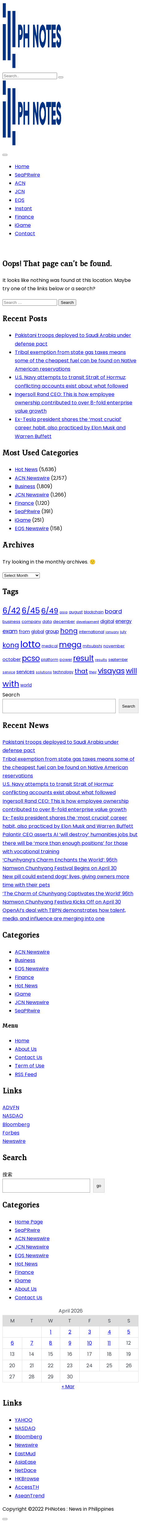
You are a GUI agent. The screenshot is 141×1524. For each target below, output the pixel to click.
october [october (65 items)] (11, 659)
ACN (20, 183)
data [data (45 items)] (47, 621)
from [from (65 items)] (24, 631)
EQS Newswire (32, 528)
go (99, 1185)
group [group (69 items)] (52, 631)
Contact (25, 233)
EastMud (25, 1453)
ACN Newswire (32, 478)
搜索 (7, 1174)
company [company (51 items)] (31, 621)
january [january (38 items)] (112, 632)
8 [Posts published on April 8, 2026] (50, 1343)
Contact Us (28, 1057)
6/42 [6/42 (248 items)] (11, 610)
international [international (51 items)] (91, 632)
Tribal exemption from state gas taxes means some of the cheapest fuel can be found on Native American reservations (75, 360)
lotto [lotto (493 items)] (30, 644)
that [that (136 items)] (81, 671)
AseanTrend (29, 1495)
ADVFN (10, 1107)
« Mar (68, 1386)
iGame (23, 225)
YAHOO (23, 1420)
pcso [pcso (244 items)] (31, 658)
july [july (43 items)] (123, 631)
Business (25, 486)
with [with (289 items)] (10, 683)
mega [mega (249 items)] (70, 644)
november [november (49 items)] (114, 646)
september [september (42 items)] (118, 659)
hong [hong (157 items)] (69, 630)
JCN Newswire (32, 494)
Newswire (14, 1141)
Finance (24, 216)
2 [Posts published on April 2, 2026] (69, 1331)
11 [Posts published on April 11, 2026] (109, 1343)
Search (11, 694)
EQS (19, 200)
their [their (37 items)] (93, 672)
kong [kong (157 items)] (10, 645)
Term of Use (29, 1065)
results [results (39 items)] (101, 659)
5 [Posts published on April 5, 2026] (128, 1331)
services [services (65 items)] (25, 672)
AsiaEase (25, 1462)
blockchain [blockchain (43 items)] (94, 612)
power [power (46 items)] (66, 659)
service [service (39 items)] (8, 672)
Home (22, 166)
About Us (26, 1049)
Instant (23, 208)
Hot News (26, 469)
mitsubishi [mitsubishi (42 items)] (92, 646)
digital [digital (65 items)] (107, 621)
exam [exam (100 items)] (10, 631)
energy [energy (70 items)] (123, 621)
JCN (20, 191)
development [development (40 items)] (87, 621)
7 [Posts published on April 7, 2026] (31, 1343)
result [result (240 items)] (83, 658)
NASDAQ (12, 1115)
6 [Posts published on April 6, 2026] (12, 1343)
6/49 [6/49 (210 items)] (49, 611)
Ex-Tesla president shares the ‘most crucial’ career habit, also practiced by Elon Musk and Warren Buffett (70, 428)
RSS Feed (26, 1074)
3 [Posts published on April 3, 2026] (89, 1331)
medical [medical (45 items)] (50, 646)
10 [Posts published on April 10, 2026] (89, 1343)
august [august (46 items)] (76, 612)
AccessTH (27, 1487)
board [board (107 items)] (113, 611)
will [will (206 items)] (131, 671)
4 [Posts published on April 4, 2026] (109, 1331)
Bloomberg (16, 1124)
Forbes (10, 1132)
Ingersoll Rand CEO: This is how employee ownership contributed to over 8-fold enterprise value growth (73, 403)
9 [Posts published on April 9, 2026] (69, 1343)
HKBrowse (27, 1478)
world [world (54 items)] (26, 685)
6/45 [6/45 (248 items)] (31, 610)
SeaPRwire (27, 174)
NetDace (25, 1470)
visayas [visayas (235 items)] (111, 671)
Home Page (29, 1221)
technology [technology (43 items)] (63, 672)
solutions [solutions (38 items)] (44, 672)
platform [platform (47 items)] (49, 659)
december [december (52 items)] (64, 621)
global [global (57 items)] (37, 632)
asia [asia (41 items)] (64, 612)
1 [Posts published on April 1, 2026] (51, 1331)
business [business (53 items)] (11, 621)
